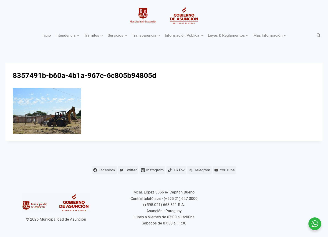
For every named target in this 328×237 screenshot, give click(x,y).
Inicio (46, 35)
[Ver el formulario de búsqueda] (318, 35)
